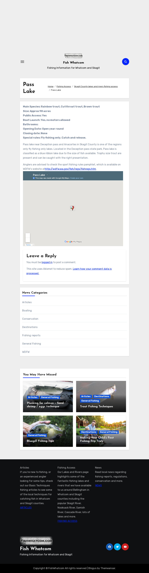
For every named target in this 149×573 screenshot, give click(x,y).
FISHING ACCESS (67, 521)
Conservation (30, 318)
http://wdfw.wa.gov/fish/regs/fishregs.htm (70, 168)
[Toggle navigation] (22, 62)
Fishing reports (31, 335)
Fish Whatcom (73, 62)
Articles (27, 302)
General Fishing (31, 343)
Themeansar (108, 568)
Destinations (30, 327)
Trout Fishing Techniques (96, 406)
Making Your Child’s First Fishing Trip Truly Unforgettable (97, 441)
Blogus (92, 568)
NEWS (98, 485)
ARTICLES (25, 507)
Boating (27, 310)
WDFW (26, 351)
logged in (47, 262)
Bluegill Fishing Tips (40, 441)
